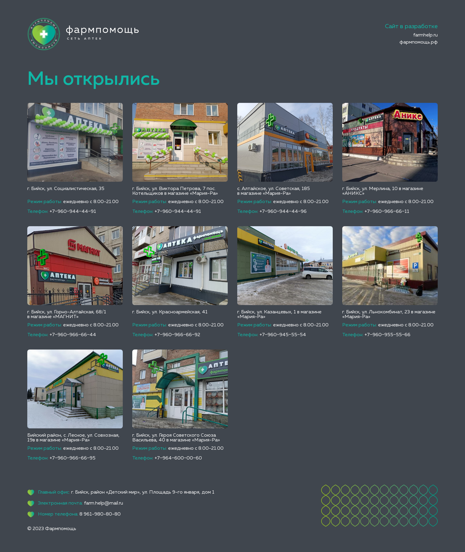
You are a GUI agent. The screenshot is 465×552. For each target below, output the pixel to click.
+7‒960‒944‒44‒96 (283, 211)
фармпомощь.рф (418, 42)
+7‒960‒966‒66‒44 (73, 335)
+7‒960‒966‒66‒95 (72, 458)
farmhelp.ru (425, 35)
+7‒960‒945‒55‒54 (282, 335)
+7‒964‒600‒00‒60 (178, 458)
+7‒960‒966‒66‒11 (386, 211)
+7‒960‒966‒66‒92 (177, 335)
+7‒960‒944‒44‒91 (73, 211)
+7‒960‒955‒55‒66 (387, 335)
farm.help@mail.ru (103, 503)
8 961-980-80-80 (100, 514)
